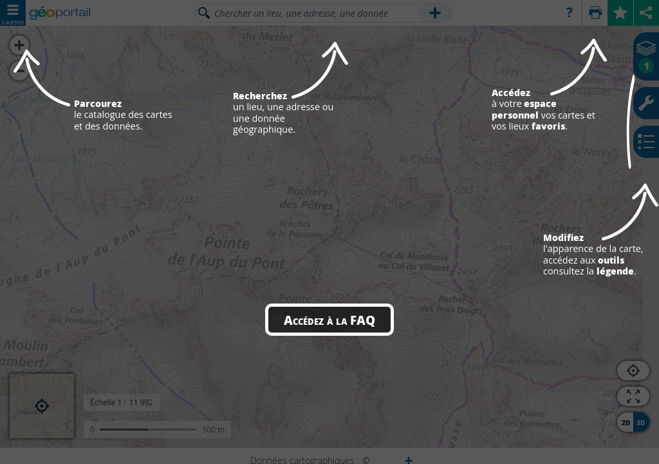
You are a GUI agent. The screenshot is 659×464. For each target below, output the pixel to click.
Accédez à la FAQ (329, 320)
